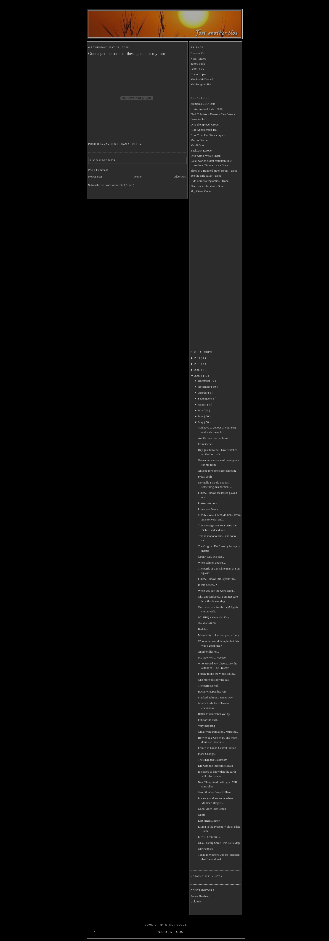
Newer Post (95, 176)
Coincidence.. (206, 444)
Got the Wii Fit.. (207, 623)
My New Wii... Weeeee (212, 657)
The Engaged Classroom (212, 759)
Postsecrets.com (207, 503)
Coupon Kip (198, 53)
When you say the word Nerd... (216, 590)
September (204, 398)
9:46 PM (137, 144)
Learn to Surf (198, 119)
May (201, 422)
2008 (197, 375)
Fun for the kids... (208, 719)
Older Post (180, 176)
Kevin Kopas (198, 74)
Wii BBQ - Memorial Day (213, 617)
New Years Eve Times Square (208, 135)
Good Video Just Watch (212, 808)
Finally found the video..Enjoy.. (217, 673)
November (204, 386)
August (202, 404)
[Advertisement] (209, 271)
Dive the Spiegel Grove (204, 124)
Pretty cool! (205, 476)
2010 (197, 364)
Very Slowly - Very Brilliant (214, 792)
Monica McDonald (202, 79)
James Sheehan (200, 896)
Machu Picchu (199, 140)
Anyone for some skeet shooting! (217, 470)
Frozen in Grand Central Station (217, 748)
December (204, 380)
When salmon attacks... (212, 562)
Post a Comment (98, 170)
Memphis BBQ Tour (203, 103)
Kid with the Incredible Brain (215, 765)
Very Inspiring (206, 725)
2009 (197, 369)
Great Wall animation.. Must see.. (218, 731)
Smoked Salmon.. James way (215, 697)
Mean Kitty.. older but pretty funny (218, 635)
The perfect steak (208, 685)
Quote (201, 814)
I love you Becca (208, 509)
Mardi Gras (197, 145)
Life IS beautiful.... (209, 837)
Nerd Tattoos (198, 58)
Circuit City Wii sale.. (211, 556)
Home (138, 176)
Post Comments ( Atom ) (119, 185)
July (201, 410)
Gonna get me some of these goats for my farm (127, 53)
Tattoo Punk (198, 63)
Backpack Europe (201, 150)
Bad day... (204, 629)
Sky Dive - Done (201, 191)
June (201, 416)
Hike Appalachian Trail (204, 129)
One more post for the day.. (214, 679)
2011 (197, 358)
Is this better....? (207, 584)
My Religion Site (201, 84)
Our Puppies (205, 848)
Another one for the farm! (213, 438)
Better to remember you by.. (214, 714)
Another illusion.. (208, 651)
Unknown (196, 901)
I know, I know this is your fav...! (217, 578)
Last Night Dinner (209, 820)
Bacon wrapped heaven (212, 691)
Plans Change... (207, 753)
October (203, 392)
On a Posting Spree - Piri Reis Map (219, 842)
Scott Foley (197, 69)
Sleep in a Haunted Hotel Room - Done (214, 170)
